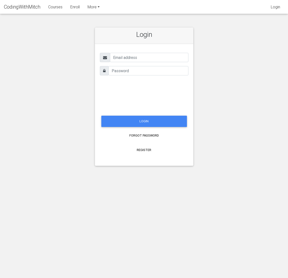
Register (144, 150)
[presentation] (137, 94)
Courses (55, 7)
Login (275, 7)
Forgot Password (144, 135)
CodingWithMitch (22, 8)
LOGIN (144, 121)
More (92, 7)
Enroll (75, 7)
